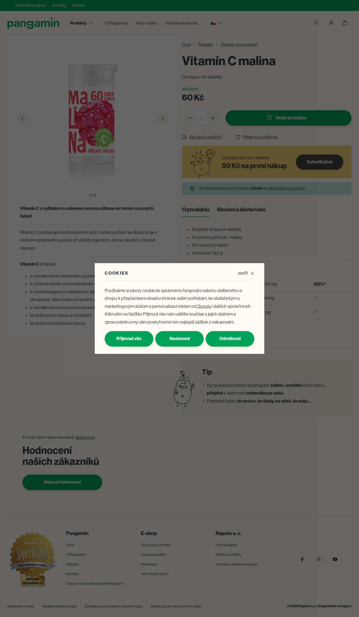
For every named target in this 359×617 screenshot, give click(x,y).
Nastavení (180, 338)
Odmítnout (230, 338)
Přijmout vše (128, 338)
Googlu (204, 306)
